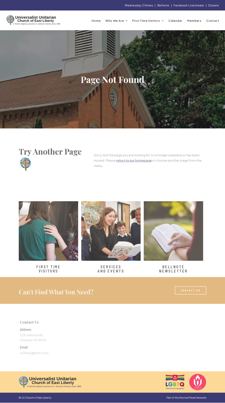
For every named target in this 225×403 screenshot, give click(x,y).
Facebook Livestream (188, 5)
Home (96, 20)
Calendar (175, 20)
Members (194, 20)
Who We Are (116, 20)
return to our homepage (134, 170)
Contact (212, 20)
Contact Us (29, 322)
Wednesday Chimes (139, 5)
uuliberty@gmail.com (34, 353)
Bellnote (163, 5)
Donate (213, 5)
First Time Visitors (148, 20)
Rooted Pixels (187, 398)
